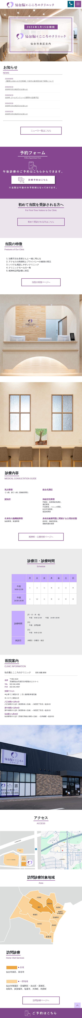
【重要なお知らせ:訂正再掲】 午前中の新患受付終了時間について (29, 81)
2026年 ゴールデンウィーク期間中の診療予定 (22, 98)
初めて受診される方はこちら (41, 222)
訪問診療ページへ (41, 1000)
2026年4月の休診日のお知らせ (16, 106)
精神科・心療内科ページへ (41, 537)
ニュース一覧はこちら (41, 131)
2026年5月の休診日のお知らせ (16, 89)
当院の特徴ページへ (41, 282)
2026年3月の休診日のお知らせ (16, 114)
